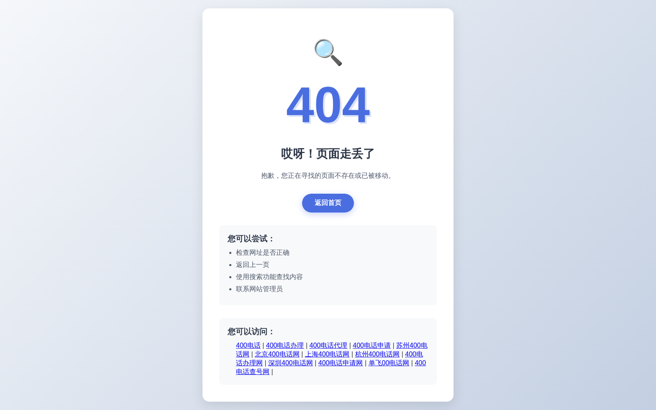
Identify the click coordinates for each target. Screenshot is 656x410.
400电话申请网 (340, 362)
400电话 (248, 345)
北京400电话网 (277, 354)
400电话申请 (372, 345)
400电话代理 (329, 345)
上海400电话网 (327, 354)
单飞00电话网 (389, 362)
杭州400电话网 (377, 354)
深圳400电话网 (290, 362)
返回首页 (328, 202)
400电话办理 (285, 345)
